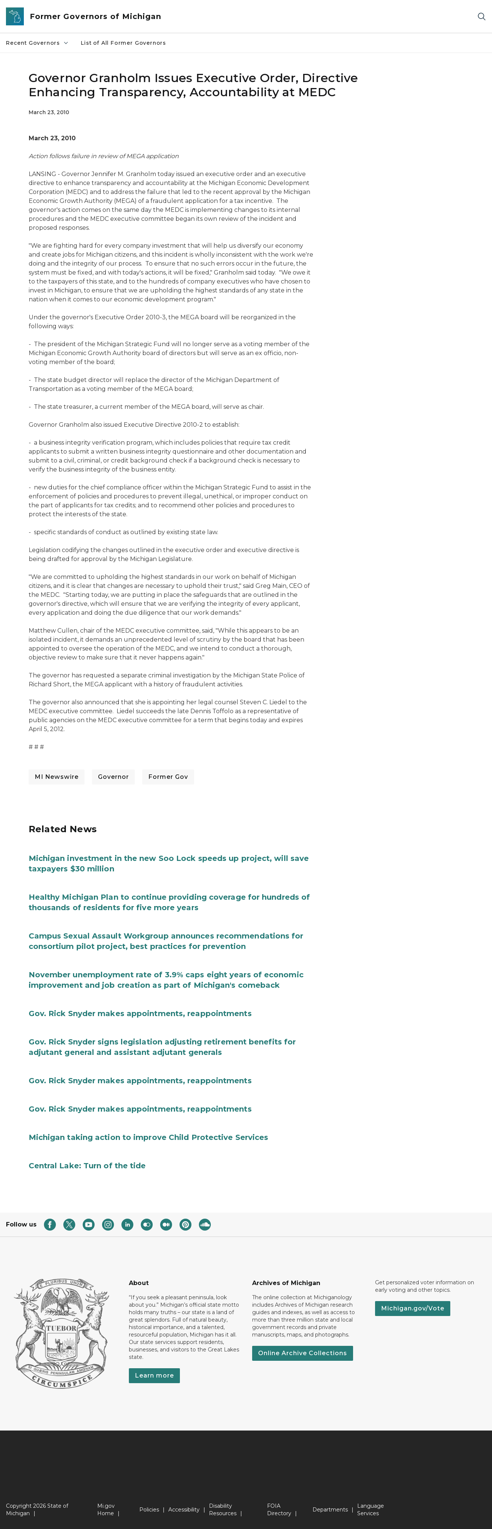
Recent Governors (37, 43)
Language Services (370, 1510)
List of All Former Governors (123, 43)
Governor (113, 776)
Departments (330, 1509)
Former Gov (168, 776)
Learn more (154, 1375)
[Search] (481, 16)
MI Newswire (57, 776)
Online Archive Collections (302, 1353)
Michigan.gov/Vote (412, 1308)
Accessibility (184, 1509)
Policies (149, 1509)
